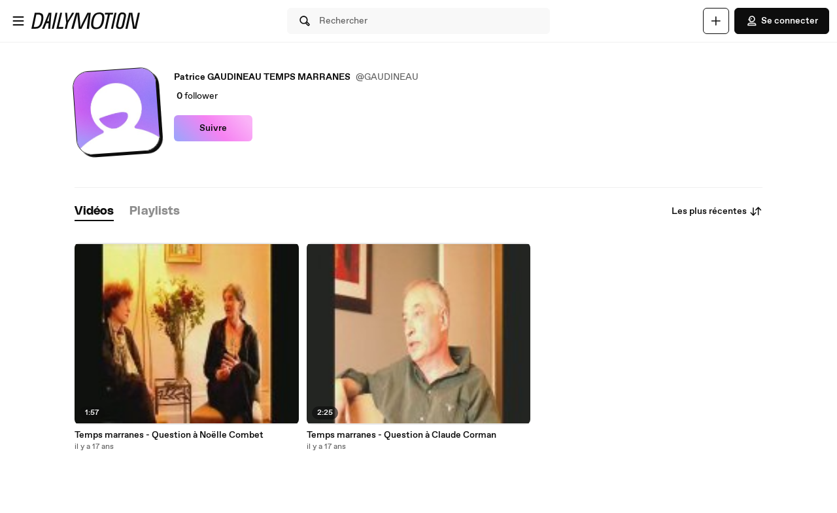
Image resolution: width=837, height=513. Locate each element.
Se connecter (781, 20)
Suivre (213, 128)
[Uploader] (716, 21)
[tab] (94, 211)
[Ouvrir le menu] (18, 21)
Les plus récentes (717, 211)
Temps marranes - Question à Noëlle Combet (169, 435)
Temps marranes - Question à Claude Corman (401, 435)
